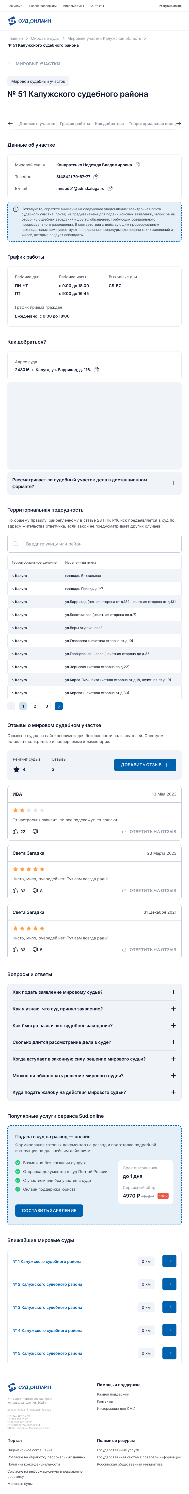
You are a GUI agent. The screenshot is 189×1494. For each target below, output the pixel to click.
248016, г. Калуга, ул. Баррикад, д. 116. (53, 369)
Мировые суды (73, 6)
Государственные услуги (118, 1450)
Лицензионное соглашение (29, 1450)
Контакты (97, 6)
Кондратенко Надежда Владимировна (94, 164)
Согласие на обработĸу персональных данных (46, 1457)
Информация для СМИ (116, 1408)
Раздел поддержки (43, 6)
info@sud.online (170, 6)
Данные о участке (37, 123)
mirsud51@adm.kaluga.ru (80, 188)
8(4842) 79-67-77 (73, 176)
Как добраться (109, 123)
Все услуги (15, 6)
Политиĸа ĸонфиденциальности (33, 1464)
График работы (75, 123)
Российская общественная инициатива (130, 1464)
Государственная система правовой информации (139, 1457)
